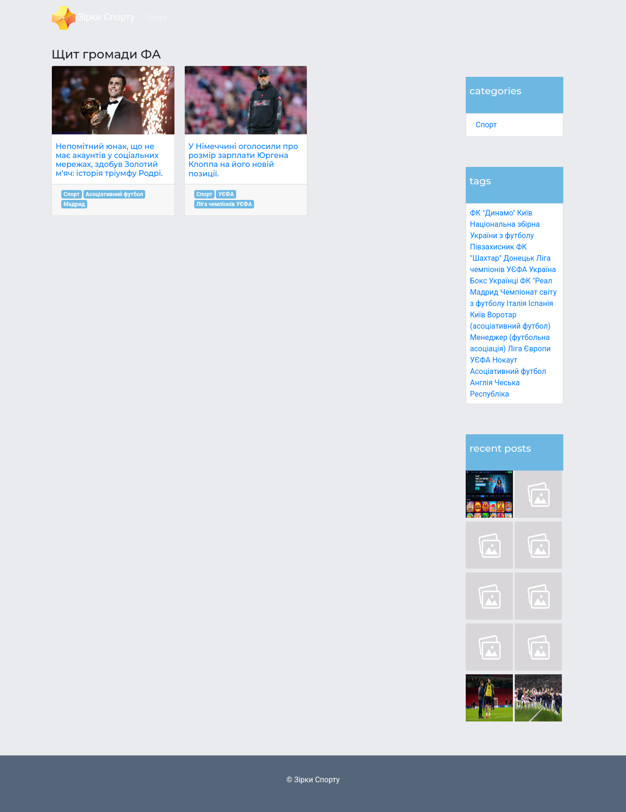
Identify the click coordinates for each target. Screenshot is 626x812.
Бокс (478, 280)
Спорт (486, 124)
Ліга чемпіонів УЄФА (224, 204)
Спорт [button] (156, 17)
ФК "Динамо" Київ (501, 212)
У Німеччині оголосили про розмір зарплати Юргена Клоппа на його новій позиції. (243, 160)
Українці (503, 280)
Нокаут (504, 360)
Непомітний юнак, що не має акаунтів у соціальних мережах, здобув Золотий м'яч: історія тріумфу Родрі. (109, 160)
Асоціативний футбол (508, 371)
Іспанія (540, 303)
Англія (481, 382)
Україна (542, 269)
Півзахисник (492, 246)
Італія (517, 303)
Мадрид (74, 204)
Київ (477, 314)
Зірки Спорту (93, 18)
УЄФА (226, 194)
